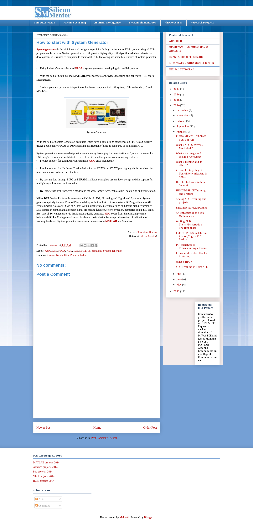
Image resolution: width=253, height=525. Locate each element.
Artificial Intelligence (107, 22)
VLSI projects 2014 (43, 476)
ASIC (92, 160)
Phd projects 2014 (43, 471)
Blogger (148, 517)
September (183, 126)
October (181, 121)
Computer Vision (44, 22)
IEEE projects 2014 (43, 480)
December (183, 110)
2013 (176, 291)
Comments (42, 505)
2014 (176, 105)
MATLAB (111, 221)
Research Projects (202, 22)
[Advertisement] (97, 391)
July (179, 274)
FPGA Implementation (142, 22)
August (181, 132)
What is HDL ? (184, 261)
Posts (39, 499)
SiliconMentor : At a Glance (191, 207)
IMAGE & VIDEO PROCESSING (186, 57)
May (179, 284)
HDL (108, 213)
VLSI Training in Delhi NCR (192, 267)
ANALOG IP (176, 41)
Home (97, 427)
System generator (46, 49)
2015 (176, 100)
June (179, 279)
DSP (54, 250)
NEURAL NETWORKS (181, 69)
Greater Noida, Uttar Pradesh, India (66, 255)
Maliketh (124, 517)
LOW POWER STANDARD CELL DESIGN (191, 63)
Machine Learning (74, 22)
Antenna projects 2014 (45, 467)
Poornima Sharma (147, 232)
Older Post (150, 427)
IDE (76, 250)
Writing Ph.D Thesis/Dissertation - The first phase (190, 224)
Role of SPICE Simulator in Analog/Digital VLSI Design (191, 236)
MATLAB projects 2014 (46, 462)
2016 (176, 94)
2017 (176, 89)
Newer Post (43, 427)
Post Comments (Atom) (104, 438)
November (183, 115)
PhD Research (173, 22)
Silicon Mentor (147, 236)
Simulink (96, 250)
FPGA (61, 250)
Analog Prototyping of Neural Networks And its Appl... (192, 173)
